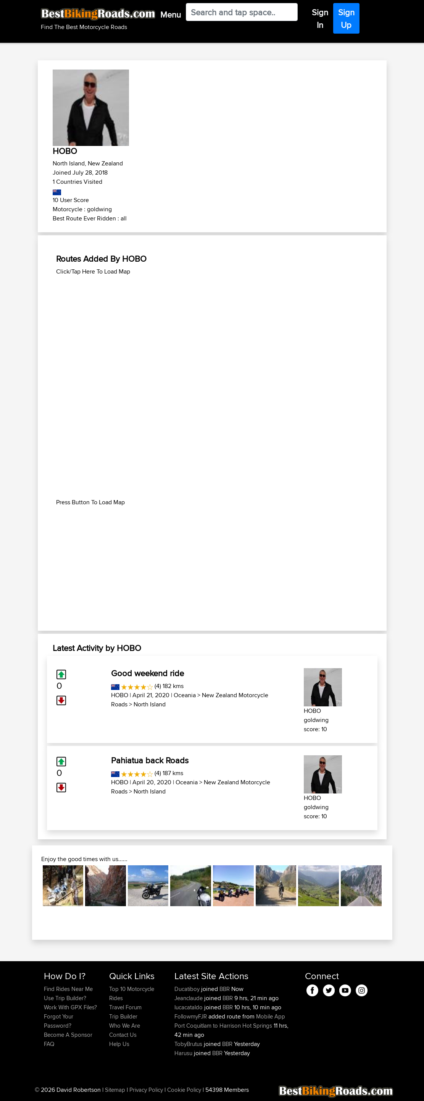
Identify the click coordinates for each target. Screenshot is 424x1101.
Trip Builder (123, 1016)
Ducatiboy (187, 989)
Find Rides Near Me (68, 989)
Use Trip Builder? (65, 998)
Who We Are (124, 1026)
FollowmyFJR (191, 1016)
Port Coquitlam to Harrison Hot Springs (223, 1026)
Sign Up (346, 18)
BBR (224, 989)
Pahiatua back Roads (150, 760)
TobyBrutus (189, 1044)
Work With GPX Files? (70, 1007)
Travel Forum (125, 1007)
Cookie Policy (184, 1090)
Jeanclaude (189, 998)
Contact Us (123, 1035)
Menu (170, 14)
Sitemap (115, 1090)
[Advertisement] (212, 329)
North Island (150, 704)
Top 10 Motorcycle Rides (131, 993)
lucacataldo (189, 1007)
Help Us (119, 1044)
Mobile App (270, 1016)
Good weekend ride (147, 673)
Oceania (185, 695)
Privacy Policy (146, 1090)
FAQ (49, 1044)
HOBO (119, 695)
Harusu (184, 1053)
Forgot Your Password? (58, 1021)
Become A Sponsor (68, 1035)
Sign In (320, 18)
